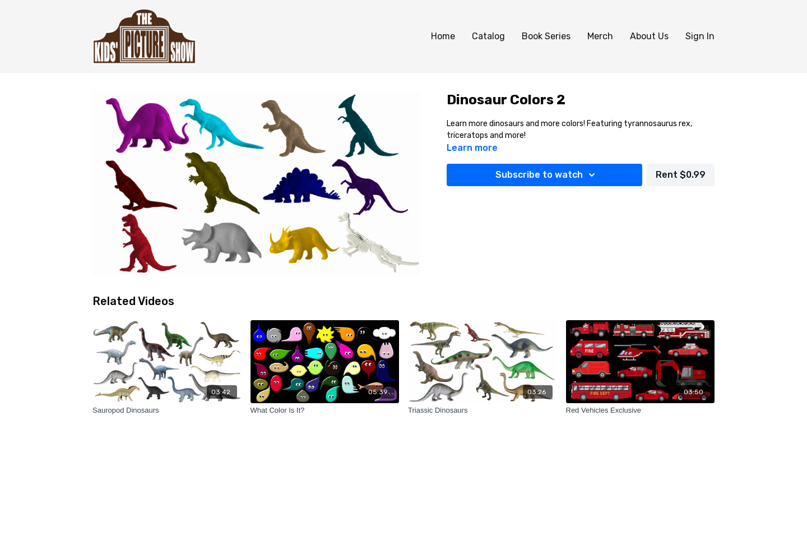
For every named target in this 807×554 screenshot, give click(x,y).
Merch (600, 36)
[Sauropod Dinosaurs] (167, 410)
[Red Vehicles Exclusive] (640, 410)
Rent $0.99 (681, 174)
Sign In (700, 36)
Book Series (546, 36)
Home (443, 36)
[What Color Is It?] (325, 410)
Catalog (488, 36)
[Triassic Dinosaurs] (482, 410)
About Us (649, 36)
